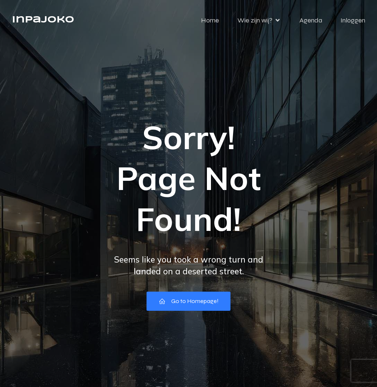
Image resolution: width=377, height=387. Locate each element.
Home (210, 20)
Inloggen (353, 20)
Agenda (310, 20)
